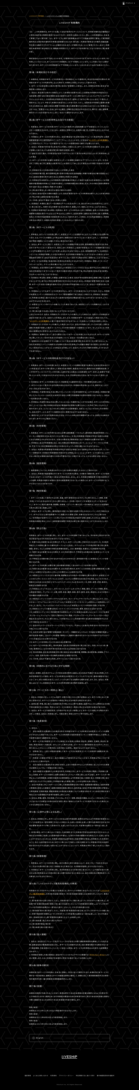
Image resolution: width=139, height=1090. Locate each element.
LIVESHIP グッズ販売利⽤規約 (58, 16)
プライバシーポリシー (97, 955)
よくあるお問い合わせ (40, 1076)
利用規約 (53, 1076)
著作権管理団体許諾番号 (105, 1076)
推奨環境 (28, 1076)
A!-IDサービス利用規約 (98, 140)
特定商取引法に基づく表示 (85, 1076)
